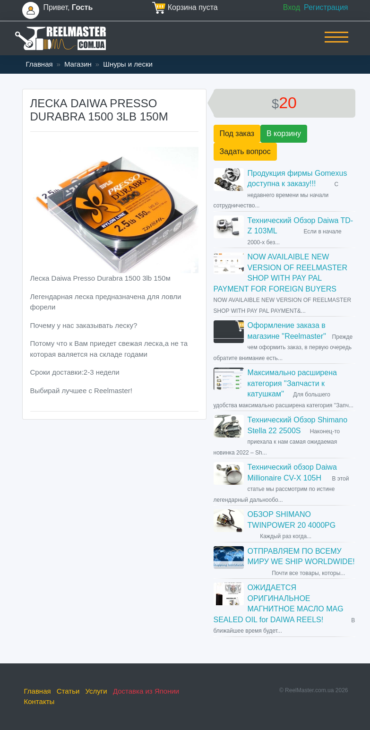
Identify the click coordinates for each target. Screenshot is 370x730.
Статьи (68, 691)
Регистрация (326, 7)
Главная (39, 64)
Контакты (39, 701)
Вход (291, 7)
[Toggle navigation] (336, 43)
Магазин (78, 64)
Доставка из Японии (146, 691)
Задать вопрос (245, 151)
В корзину (284, 133)
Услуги (96, 691)
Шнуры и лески (128, 64)
